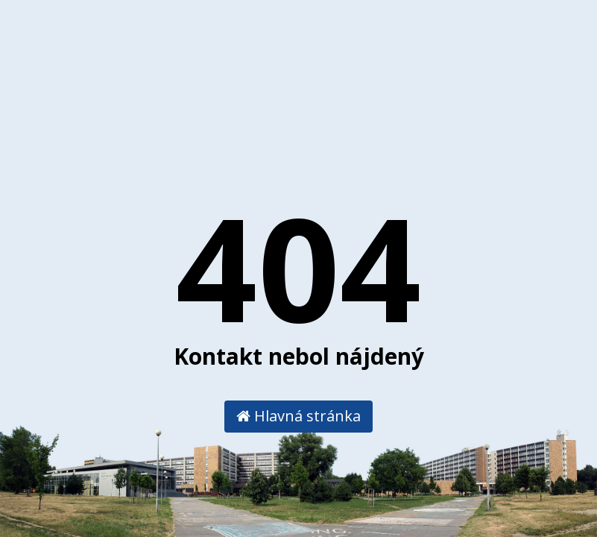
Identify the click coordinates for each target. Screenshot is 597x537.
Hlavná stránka (298, 416)
